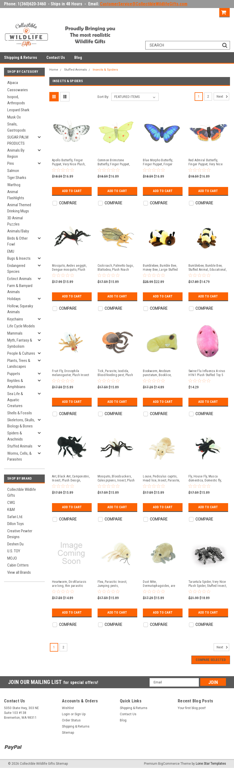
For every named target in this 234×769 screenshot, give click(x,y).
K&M (11, 509)
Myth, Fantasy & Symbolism (19, 343)
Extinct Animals (19, 278)
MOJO (12, 558)
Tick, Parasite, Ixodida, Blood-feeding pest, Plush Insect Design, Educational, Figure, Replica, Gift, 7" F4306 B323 (116, 373)
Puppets (13, 373)
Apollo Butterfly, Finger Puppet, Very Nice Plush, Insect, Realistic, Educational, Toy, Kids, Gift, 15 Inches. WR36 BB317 (70, 162)
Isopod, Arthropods (16, 99)
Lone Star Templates (211, 764)
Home (53, 69)
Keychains (15, 319)
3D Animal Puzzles (15, 221)
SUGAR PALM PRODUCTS (17, 140)
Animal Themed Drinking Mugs (19, 207)
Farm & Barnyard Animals (19, 288)
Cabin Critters (18, 565)
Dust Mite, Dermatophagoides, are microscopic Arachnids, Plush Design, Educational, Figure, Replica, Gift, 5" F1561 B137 (161, 584)
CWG (11, 502)
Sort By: (103, 97)
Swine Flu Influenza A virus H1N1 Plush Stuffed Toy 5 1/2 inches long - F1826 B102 (206, 373)
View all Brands (19, 572)
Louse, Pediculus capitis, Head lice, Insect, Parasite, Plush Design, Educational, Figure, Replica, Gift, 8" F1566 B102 (161, 479)
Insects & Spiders (105, 69)
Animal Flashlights (15, 194)
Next (223, 96)
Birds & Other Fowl (17, 241)
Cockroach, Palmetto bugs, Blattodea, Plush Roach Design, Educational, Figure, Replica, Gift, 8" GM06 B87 (117, 268)
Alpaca (12, 82)
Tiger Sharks (16, 177)
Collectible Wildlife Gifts (21, 492)
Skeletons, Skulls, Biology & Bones (21, 423)
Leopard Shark (18, 110)
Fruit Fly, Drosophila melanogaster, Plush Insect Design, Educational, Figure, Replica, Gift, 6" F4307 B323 (71, 373)
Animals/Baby (18, 231)
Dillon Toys (15, 523)
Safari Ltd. (15, 516)
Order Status (71, 720)
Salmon (13, 170)
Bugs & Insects (19, 258)
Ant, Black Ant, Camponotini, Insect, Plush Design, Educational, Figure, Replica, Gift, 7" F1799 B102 (71, 479)
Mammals (15, 333)
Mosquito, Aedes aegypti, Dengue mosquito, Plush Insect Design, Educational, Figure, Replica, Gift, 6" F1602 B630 (71, 268)
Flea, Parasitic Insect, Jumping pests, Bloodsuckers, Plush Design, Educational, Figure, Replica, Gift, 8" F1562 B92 (117, 584)
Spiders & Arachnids (15, 436)
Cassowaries (17, 89)
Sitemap (68, 732)
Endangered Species (16, 268)
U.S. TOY (13, 551)
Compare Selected (211, 660)
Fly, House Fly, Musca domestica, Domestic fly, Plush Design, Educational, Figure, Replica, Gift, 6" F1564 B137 (206, 479)
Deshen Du (15, 544)
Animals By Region (15, 153)
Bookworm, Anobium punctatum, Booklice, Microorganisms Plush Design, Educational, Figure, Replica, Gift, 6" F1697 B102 (162, 373)
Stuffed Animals (19, 446)
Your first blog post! (192, 708)
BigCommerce (169, 764)
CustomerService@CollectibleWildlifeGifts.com (143, 3)
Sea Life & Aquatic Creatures (15, 399)
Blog (78, 57)
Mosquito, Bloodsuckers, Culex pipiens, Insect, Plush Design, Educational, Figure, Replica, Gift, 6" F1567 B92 (117, 479)
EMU (10, 251)
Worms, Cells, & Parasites (19, 456)
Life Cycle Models (21, 326)
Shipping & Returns (20, 57)
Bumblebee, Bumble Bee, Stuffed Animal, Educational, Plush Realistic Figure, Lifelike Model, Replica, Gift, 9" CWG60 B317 (207, 268)
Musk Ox (14, 117)
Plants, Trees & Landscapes (18, 363)
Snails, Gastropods (16, 127)
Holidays (14, 298)
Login (191, 11)
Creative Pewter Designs (19, 534)
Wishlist (68, 708)
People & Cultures (21, 353)
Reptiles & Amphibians (16, 383)
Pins (10, 163)
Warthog (13, 184)
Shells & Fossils (19, 413)
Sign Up (210, 11)
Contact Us (55, 57)
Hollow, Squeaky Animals (20, 309)
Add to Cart (72, 191)
